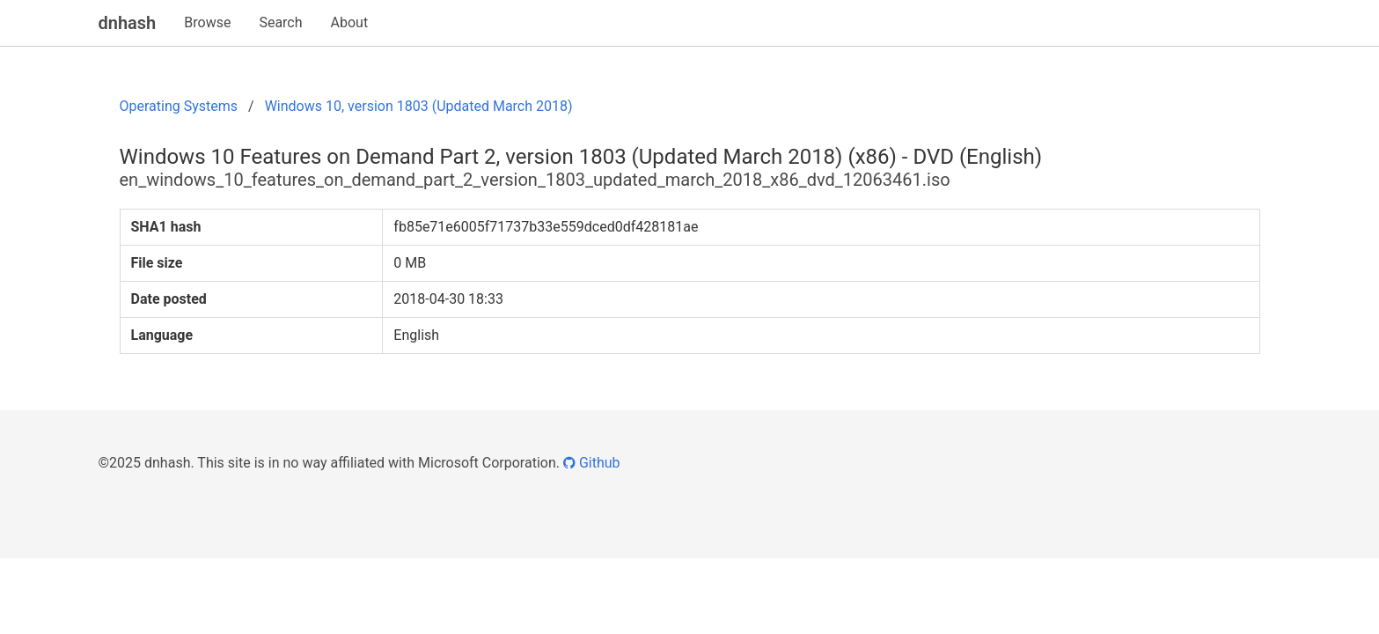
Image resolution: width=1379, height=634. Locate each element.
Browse (207, 22)
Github (591, 462)
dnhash (128, 22)
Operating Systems (179, 106)
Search (280, 22)
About (350, 22)
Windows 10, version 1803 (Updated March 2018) (419, 106)
